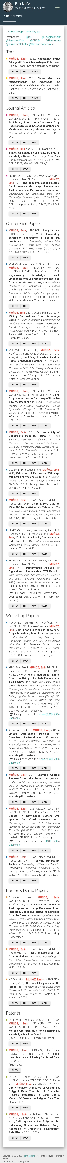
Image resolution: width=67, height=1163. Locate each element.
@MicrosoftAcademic (41, 44)
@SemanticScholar (17, 44)
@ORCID (35, 40)
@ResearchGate (15, 40)
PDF (24, 72)
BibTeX (15, 72)
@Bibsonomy (53, 40)
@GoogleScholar (51, 36)
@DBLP (30, 36)
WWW (34, 142)
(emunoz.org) (30, 1156)
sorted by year (33, 31)
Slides (35, 72)
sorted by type (16, 31)
